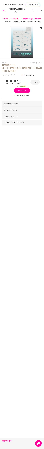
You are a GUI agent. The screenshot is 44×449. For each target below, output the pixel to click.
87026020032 (8, 4)
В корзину (22, 90)
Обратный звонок (33, 4)
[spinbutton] (35, 82)
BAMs (4, 63)
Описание (22, 441)
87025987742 (19, 4)
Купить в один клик (21, 95)
